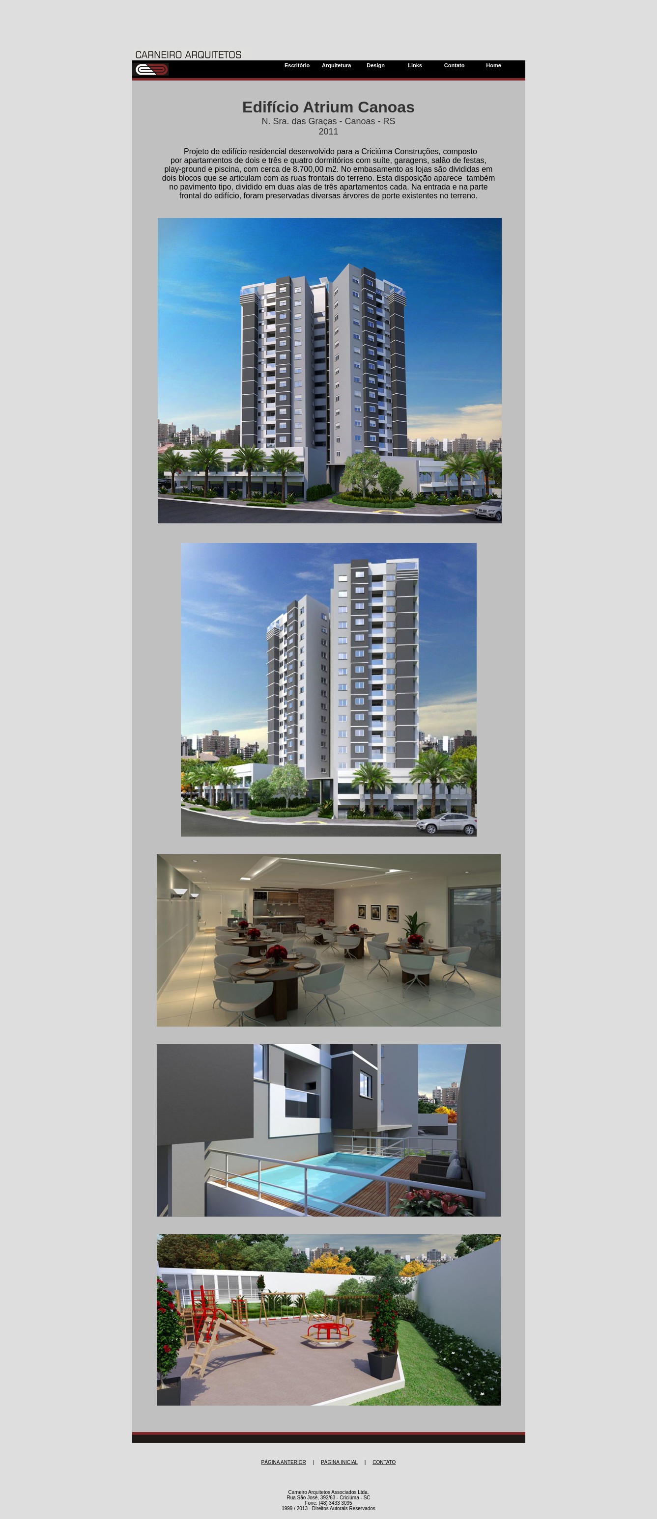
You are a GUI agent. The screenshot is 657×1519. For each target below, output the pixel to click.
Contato (454, 65)
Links (415, 65)
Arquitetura (336, 65)
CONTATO (384, 1462)
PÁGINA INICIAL (339, 1462)
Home (493, 65)
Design (376, 65)
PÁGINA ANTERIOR (283, 1462)
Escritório (297, 65)
